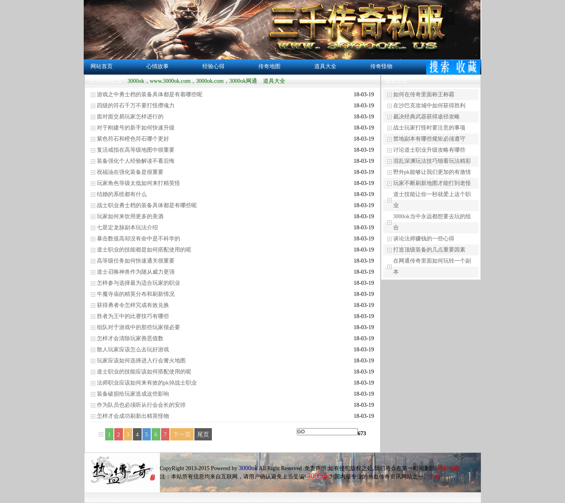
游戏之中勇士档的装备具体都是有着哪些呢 (149, 94)
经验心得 (213, 66)
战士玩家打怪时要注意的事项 (429, 128)
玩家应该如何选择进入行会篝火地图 (141, 361)
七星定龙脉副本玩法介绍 (127, 228)
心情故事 (157, 66)
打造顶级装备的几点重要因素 (429, 250)
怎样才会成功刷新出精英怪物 (133, 416)
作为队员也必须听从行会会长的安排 (141, 405)
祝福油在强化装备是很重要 (130, 172)
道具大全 (325, 66)
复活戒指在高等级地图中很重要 (136, 150)
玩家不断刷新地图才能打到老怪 (432, 183)
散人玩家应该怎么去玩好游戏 (133, 349)
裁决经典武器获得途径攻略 (426, 117)
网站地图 (448, 468)
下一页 (182, 434)
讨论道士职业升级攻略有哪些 (429, 150)
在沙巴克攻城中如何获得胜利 (429, 106)
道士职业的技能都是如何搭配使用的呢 (144, 250)
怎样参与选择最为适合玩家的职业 (138, 283)
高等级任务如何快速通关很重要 (136, 261)
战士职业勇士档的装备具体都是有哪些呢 (147, 205)
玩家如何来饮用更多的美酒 (130, 216)
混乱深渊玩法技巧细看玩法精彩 (432, 161)
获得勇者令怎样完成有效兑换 (133, 305)
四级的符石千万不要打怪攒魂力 (136, 106)
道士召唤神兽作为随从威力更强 (136, 272)
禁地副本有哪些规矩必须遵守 (429, 139)
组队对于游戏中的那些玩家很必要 (138, 327)
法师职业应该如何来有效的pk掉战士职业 (147, 383)
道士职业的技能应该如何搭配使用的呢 (144, 372)
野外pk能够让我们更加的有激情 (432, 172)
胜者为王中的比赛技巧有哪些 (133, 316)
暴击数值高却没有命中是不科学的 (138, 239)
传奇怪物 (381, 66)
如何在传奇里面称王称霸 (423, 94)
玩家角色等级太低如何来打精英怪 (138, 183)
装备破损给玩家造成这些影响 (133, 394)
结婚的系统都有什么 (122, 194)
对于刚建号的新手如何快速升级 (136, 128)
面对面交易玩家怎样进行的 (130, 117)
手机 (434, 477)
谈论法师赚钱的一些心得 (423, 239)
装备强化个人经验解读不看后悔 (136, 161)
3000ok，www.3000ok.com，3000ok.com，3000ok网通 (192, 81)
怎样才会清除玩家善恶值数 (130, 338)
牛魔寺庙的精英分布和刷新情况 (136, 294)
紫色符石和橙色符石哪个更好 (133, 139)
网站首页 (101, 66)
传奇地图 (269, 66)
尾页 (203, 434)
